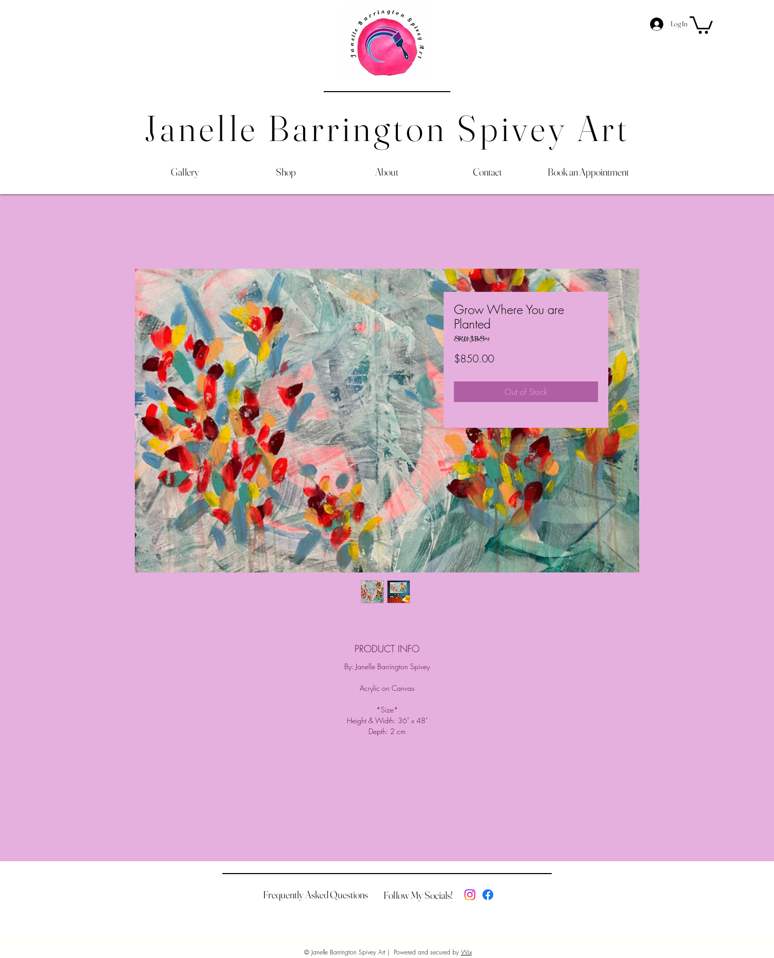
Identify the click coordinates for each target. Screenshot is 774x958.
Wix (466, 952)
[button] (701, 24)
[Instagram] (470, 894)
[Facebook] (488, 894)
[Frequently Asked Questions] (315, 895)
